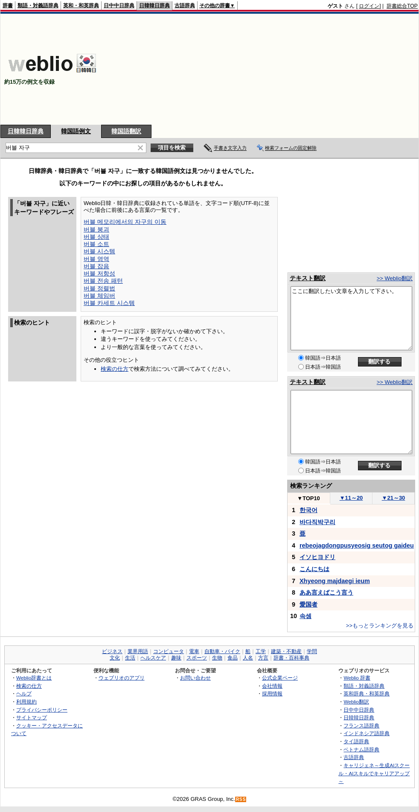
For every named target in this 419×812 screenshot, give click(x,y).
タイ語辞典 (356, 741)
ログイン (369, 6)
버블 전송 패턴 (103, 280)
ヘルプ (24, 693)
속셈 (305, 616)
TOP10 (308, 498)
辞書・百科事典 (291, 657)
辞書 (8, 5)
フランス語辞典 (361, 725)
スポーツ (196, 657)
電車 (194, 651)
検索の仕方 (114, 369)
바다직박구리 (317, 522)
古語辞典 (185, 5)
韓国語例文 (76, 131)
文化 (115, 657)
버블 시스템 (99, 251)
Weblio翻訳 (356, 701)
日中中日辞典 (119, 5)
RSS (241, 799)
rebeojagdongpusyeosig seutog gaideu (357, 545)
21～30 (393, 498)
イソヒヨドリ (317, 557)
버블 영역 (96, 258)
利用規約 (26, 701)
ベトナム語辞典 (361, 749)
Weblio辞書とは (34, 677)
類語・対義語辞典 (37, 5)
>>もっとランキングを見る (379, 625)
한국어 (308, 510)
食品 (232, 657)
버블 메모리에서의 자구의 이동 (125, 221)
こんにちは (314, 569)
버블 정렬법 (99, 288)
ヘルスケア (153, 657)
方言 (263, 657)
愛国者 (308, 604)
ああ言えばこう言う (326, 592)
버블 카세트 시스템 (109, 302)
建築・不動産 (286, 651)
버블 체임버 (99, 295)
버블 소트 (96, 243)
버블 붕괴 (96, 229)
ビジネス (112, 651)
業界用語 (138, 651)
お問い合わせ (195, 677)
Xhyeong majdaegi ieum (335, 580)
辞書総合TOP (402, 6)
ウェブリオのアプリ (122, 677)
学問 (312, 651)
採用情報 (272, 693)
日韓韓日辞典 (154, 5)
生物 (217, 657)
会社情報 (272, 686)
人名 (248, 657)
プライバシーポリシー (41, 709)
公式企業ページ (280, 677)
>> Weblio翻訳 (395, 278)
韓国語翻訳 (126, 131)
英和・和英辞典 (81, 5)
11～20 (351, 498)
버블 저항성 (99, 273)
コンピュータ (168, 651)
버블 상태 (96, 236)
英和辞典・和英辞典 (366, 693)
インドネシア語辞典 (366, 733)
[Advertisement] (350, 69)
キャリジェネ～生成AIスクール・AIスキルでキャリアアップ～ (374, 773)
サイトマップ (31, 717)
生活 (130, 657)
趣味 (176, 657)
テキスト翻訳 (308, 278)
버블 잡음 (96, 266)
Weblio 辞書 (356, 677)
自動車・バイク (222, 651)
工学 (261, 651)
